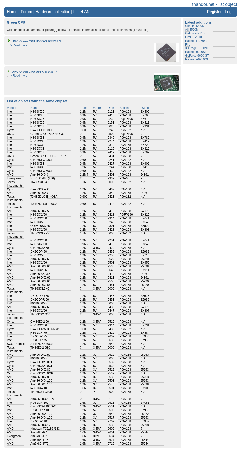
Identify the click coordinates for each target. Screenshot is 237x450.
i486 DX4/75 (38, 332)
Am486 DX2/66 (40, 259)
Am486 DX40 (39, 174)
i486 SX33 (37, 126)
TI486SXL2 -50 (40, 233)
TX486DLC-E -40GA (43, 196)
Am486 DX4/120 (41, 425)
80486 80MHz (39, 358)
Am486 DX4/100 (41, 380)
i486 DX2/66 (38, 262)
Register (214, 12)
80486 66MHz (39, 303)
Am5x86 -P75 (39, 432)
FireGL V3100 (194, 37)
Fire (187, 44)
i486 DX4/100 (39, 388)
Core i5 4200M (195, 26)
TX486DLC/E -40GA (43, 204)
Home (12, 12)
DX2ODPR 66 (39, 296)
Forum (26, 12)
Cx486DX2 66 (39, 321)
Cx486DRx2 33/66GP (44, 329)
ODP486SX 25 (40, 226)
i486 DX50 (37, 222)
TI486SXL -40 (39, 182)
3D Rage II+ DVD (196, 48)
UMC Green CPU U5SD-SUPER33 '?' (34, 41)
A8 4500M (192, 29)
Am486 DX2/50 (40, 211)
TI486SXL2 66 (39, 288)
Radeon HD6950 (196, 41)
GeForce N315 (195, 33)
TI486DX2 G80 (40, 347)
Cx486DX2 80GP (41, 362)
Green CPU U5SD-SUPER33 (49, 156)
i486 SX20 (37, 111)
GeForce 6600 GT (197, 55)
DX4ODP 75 (38, 336)
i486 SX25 (37, 115)
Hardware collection (52, 12)
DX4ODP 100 (39, 421)
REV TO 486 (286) (42, 178)
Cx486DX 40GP (40, 189)
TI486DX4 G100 (41, 392)
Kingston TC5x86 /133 (45, 428)
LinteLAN (81, 12)
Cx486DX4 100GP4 (43, 406)
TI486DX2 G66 (40, 314)
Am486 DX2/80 (40, 354)
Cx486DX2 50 (39, 248)
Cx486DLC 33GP (41, 130)
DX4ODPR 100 (40, 410)
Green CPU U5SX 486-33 (47, 134)
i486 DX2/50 (38, 214)
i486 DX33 (37, 141)
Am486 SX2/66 (40, 274)
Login (230, 12)
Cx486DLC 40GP (41, 171)
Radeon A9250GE (197, 59)
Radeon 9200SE (196, 52)
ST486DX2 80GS (41, 344)
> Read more (18, 45)
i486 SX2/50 (38, 244)
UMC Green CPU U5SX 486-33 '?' (32, 71)
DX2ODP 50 (38, 251)
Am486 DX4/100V (42, 399)
